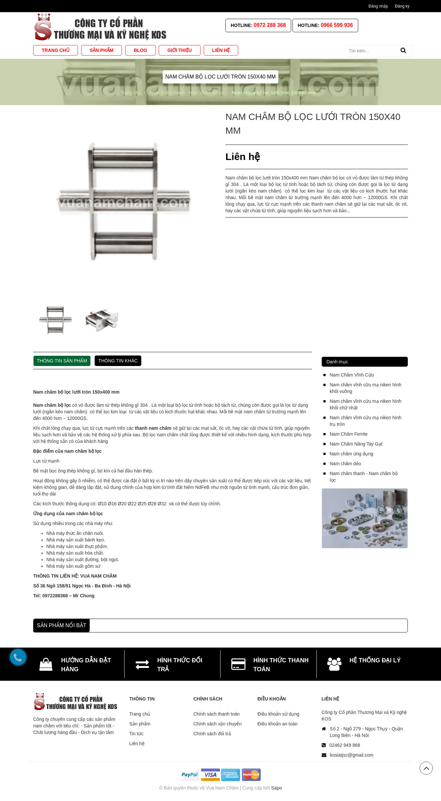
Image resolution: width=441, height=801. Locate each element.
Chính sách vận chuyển (218, 723)
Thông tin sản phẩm (62, 360)
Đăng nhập (378, 6)
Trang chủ (140, 714)
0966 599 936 (337, 25)
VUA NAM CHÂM (98, 576)
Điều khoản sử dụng (278, 714)
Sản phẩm (140, 723)
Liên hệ (137, 743)
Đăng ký (402, 6)
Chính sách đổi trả (212, 733)
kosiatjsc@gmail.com (352, 755)
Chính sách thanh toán (217, 714)
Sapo (276, 787)
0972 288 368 (270, 25)
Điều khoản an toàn (278, 723)
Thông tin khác (118, 360)
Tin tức (136, 733)
